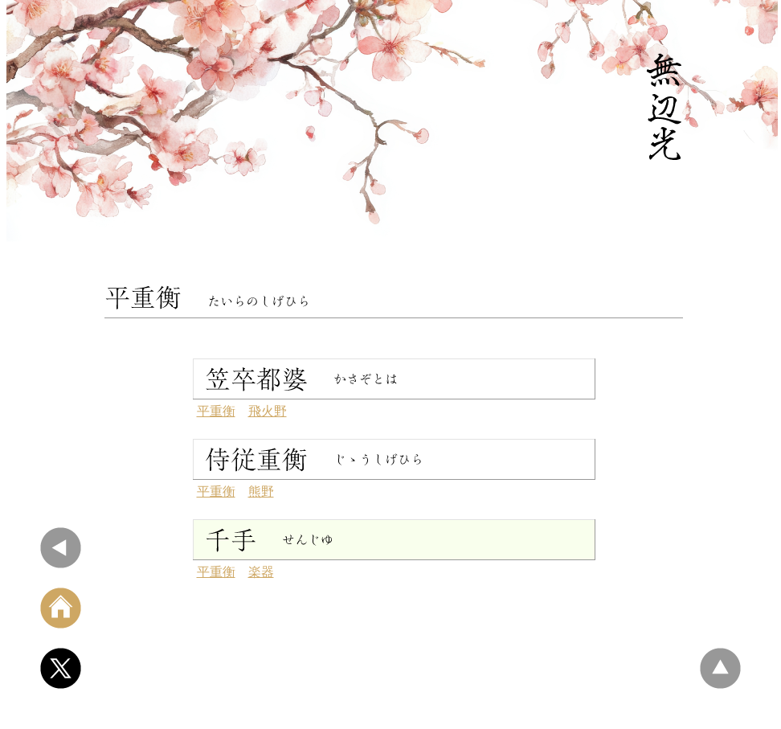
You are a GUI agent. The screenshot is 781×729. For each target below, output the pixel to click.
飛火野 (267, 411)
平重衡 (216, 411)
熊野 (261, 491)
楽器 (261, 572)
